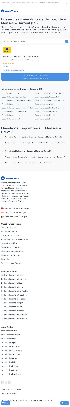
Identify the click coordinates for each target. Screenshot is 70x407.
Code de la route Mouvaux (46, 111)
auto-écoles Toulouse (10, 354)
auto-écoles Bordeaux (11, 374)
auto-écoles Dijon (9, 358)
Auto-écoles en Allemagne (15, 208)
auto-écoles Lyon (9, 342)
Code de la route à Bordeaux (14, 318)
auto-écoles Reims (9, 366)
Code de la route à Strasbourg (15, 295)
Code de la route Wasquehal (47, 97)
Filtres (5, 403)
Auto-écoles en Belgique (14, 216)
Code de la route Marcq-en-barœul (49, 100)
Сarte (64, 403)
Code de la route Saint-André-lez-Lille (18, 108)
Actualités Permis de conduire (14, 239)
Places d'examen (9, 231)
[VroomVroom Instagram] (6, 382)
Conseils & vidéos (9, 243)
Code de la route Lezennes (13, 104)
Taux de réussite (8, 227)
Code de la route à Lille (11, 306)
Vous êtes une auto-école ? (13, 251)
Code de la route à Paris (12, 275)
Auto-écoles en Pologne (13, 212)
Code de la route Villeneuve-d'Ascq (16, 100)
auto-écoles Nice (8, 338)
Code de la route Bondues (46, 115)
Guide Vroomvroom (10, 235)
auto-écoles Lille (8, 362)
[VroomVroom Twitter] (9, 382)
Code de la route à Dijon (12, 302)
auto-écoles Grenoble (11, 370)
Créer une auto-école (10, 255)
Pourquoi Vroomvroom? (11, 247)
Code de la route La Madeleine (14, 97)
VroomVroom (9, 11)
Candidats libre (8, 259)
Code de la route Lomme (12, 115)
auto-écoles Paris (9, 330)
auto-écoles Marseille (10, 334)
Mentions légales (8, 393)
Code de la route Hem (44, 119)
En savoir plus (10, 4)
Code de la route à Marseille (13, 279)
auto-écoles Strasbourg (11, 350)
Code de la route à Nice (11, 283)
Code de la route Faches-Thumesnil (49, 108)
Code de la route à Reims (12, 310)
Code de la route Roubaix (12, 119)
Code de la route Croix (44, 104)
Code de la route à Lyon (12, 287)
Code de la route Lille (10, 93)
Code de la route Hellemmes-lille (48, 93)
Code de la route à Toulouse (13, 299)
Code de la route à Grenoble (14, 314)
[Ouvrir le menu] (66, 11)
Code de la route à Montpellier (14, 291)
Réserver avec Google (11, 263)
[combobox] (35, 41)
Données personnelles (11, 389)
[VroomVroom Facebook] (2, 382)
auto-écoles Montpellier (11, 346)
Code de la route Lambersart (14, 111)
